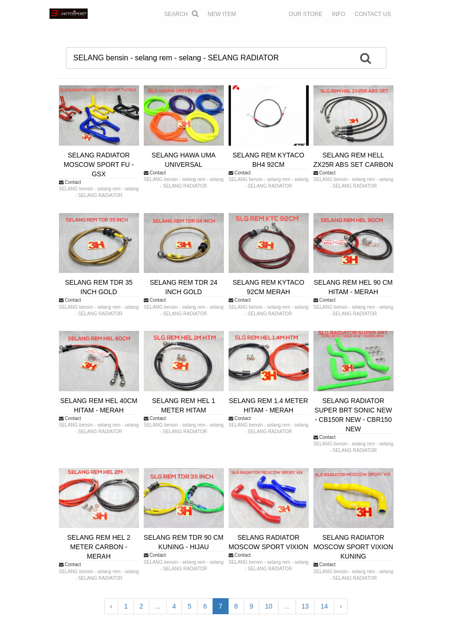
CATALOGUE (262, 14)
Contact (70, 182)
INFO (338, 14)
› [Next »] (341, 606)
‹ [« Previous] (111, 606)
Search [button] (181, 13)
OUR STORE (305, 14)
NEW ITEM (222, 14)
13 (305, 606)
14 (324, 606)
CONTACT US (373, 14)
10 (268, 606)
